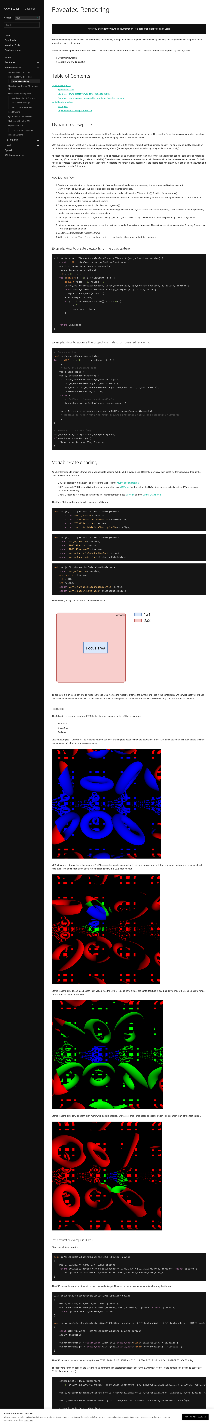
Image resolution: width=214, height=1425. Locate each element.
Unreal (8, 145)
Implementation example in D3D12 (75, 110)
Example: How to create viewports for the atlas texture (84, 94)
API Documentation (14, 155)
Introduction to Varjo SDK (19, 72)
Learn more (29, 1420)
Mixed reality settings (20, 103)
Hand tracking (14, 112)
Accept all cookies (195, 1416)
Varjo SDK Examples (16, 135)
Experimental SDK (15, 126)
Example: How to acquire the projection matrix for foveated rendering (91, 98)
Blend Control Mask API (21, 107)
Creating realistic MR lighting (23, 98)
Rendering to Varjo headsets (20, 77)
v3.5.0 (8, 57)
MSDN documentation (128, 470)
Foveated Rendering (20, 81)
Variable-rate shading (62, 102)
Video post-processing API (22, 130)
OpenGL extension (152, 482)
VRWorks (124, 475)
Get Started (10, 62)
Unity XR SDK (11, 140)
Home (7, 35)
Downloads (10, 40)
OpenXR (9, 150)
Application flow (66, 89)
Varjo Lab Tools (12, 45)
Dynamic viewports (61, 85)
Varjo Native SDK (13, 67)
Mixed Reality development (19, 94)
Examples (63, 106)
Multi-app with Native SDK (19, 121)
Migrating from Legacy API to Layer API (23, 87)
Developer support (13, 50)
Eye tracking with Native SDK (20, 116)
